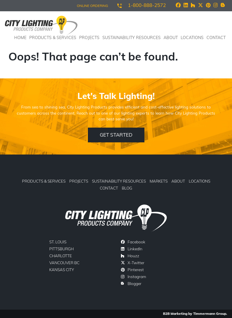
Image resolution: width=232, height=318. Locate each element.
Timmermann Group (209, 313)
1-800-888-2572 (147, 5)
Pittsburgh (61, 248)
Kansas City (61, 269)
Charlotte (60, 255)
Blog (127, 187)
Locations (192, 37)
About (171, 37)
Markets (159, 181)
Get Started (116, 135)
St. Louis (57, 241)
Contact (216, 37)
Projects (89, 37)
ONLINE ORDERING (92, 5)
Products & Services (44, 181)
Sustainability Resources (131, 37)
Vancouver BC (64, 262)
